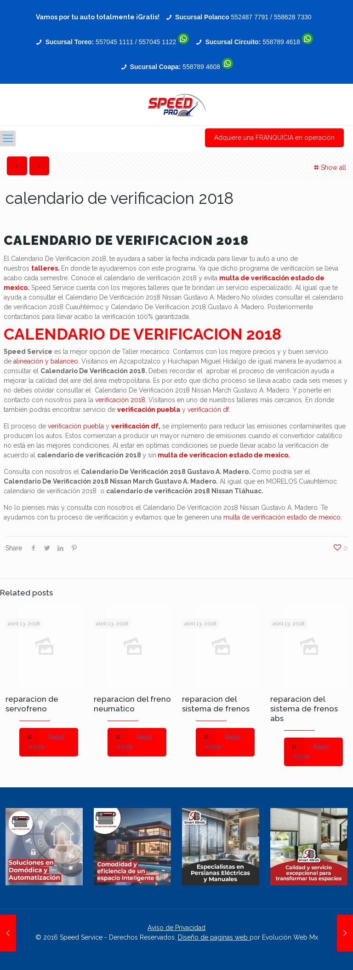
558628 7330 (293, 17)
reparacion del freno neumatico (132, 703)
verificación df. (209, 409)
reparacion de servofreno (32, 703)
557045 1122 (157, 42)
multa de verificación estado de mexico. (282, 517)
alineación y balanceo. (46, 361)
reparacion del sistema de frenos (216, 703)
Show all (329, 167)
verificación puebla (148, 409)
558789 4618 (281, 42)
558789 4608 (201, 66)
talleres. (45, 268)
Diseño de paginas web (214, 937)
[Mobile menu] (8, 138)
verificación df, (135, 426)
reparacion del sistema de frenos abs (304, 708)
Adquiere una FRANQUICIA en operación (274, 137)
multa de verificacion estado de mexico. (224, 455)
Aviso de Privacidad (176, 927)
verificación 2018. (121, 400)
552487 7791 (249, 17)
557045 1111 (114, 42)
